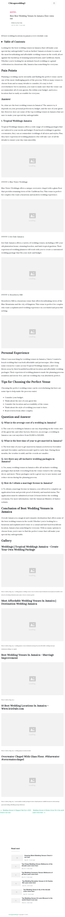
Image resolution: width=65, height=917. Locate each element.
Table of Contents (14, 41)
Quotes (13, 12)
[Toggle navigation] (54, 3)
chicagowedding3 (13, 914)
